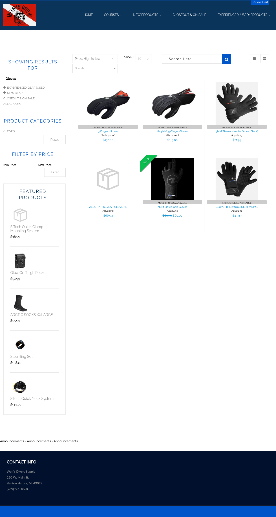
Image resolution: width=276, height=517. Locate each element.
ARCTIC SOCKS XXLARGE (31, 315)
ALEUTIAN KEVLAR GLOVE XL (108, 206)
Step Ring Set (21, 356)
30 (139, 58)
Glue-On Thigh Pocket (28, 273)
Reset (55, 139)
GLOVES (9, 131)
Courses (113, 15)
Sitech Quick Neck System (31, 398)
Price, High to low (87, 58)
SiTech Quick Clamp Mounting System (26, 229)
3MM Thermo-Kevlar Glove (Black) (237, 131)
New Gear (15, 93)
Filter (55, 172)
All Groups (12, 103)
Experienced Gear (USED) (26, 87)
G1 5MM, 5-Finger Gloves (172, 131)
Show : (129, 57)
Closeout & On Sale (189, 15)
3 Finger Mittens (108, 131)
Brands (79, 68)
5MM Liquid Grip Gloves (172, 206)
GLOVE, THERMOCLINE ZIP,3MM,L (237, 206)
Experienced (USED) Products (243, 15)
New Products (147, 15)
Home (88, 15)
